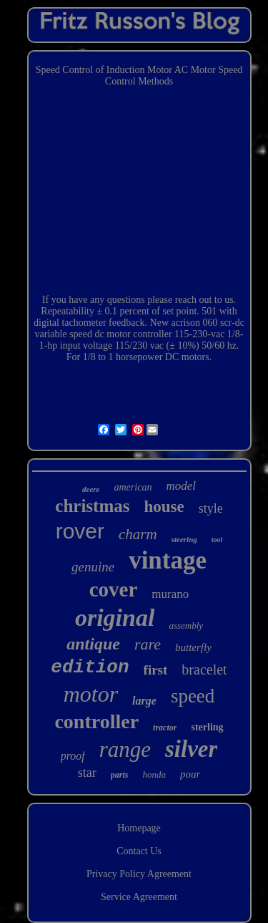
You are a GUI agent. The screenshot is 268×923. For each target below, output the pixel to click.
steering (184, 539)
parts (120, 775)
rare (147, 644)
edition (90, 667)
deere (90, 489)
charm (138, 534)
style (211, 508)
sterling (207, 727)
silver (191, 749)
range (125, 749)
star (87, 772)
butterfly (193, 647)
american (133, 487)
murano (170, 594)
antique (93, 643)
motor (91, 694)
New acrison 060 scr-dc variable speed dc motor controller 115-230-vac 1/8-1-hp (139, 334)
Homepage (139, 828)
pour (190, 774)
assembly (186, 625)
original (114, 617)
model (181, 486)
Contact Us (139, 851)
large (144, 701)
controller (96, 721)
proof (73, 756)
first (156, 669)
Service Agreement (139, 896)
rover (80, 531)
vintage (168, 560)
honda (154, 774)
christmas (92, 506)
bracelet (204, 669)
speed (192, 696)
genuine (92, 566)
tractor (165, 728)
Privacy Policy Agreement (139, 874)
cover (113, 589)
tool (217, 539)
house (164, 507)
